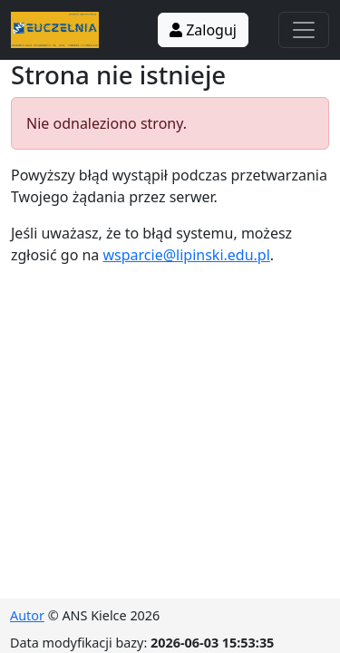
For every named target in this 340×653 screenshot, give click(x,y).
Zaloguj (203, 30)
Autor (27, 615)
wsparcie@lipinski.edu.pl (186, 255)
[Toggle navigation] (303, 30)
